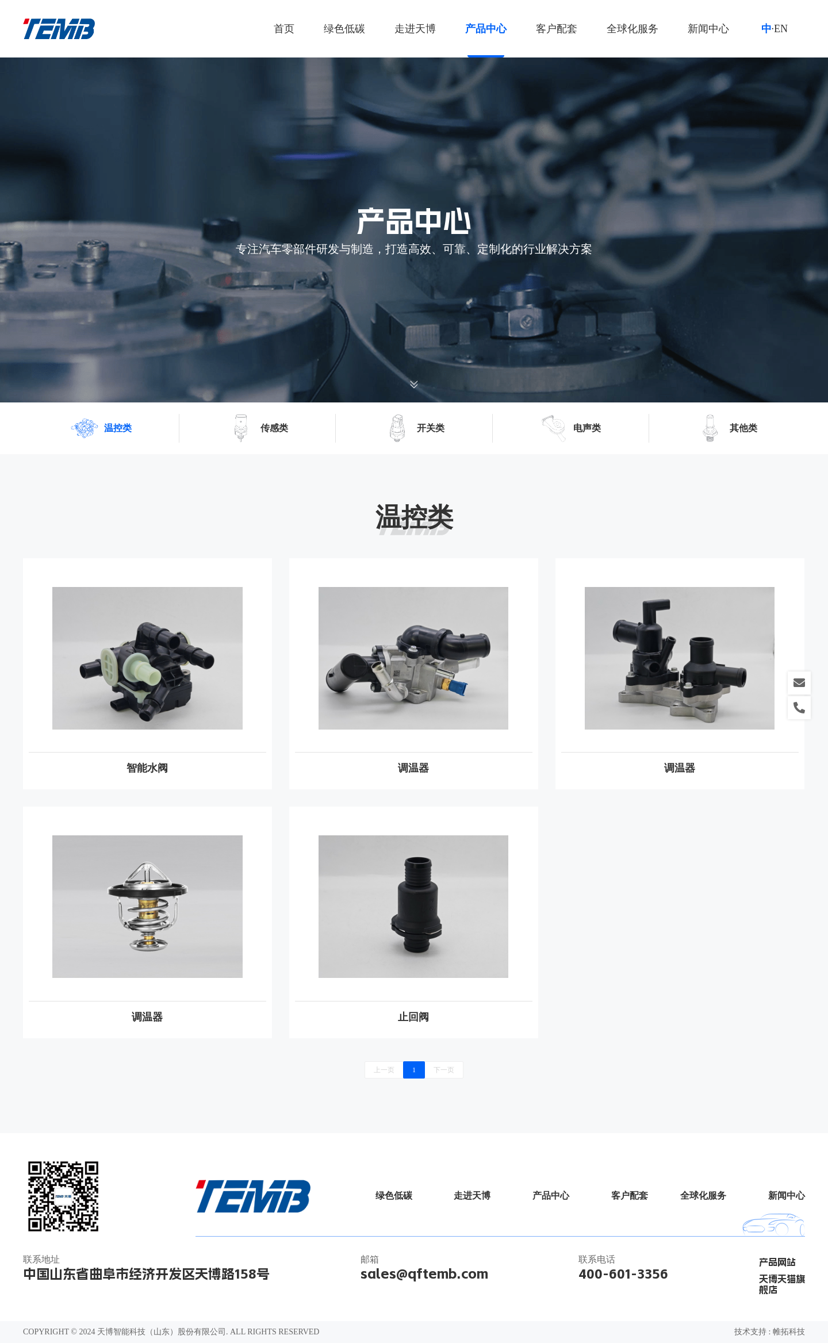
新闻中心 (708, 28)
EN (781, 28)
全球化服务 (632, 28)
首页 (284, 28)
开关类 (414, 428)
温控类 (101, 428)
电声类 (570, 428)
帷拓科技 (789, 1331)
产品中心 (486, 28)
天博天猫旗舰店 (782, 1284)
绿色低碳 (344, 28)
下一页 (444, 1070)
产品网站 (777, 1262)
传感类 (257, 428)
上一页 (384, 1070)
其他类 (726, 428)
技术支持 (750, 1331)
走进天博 (415, 28)
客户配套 (556, 28)
